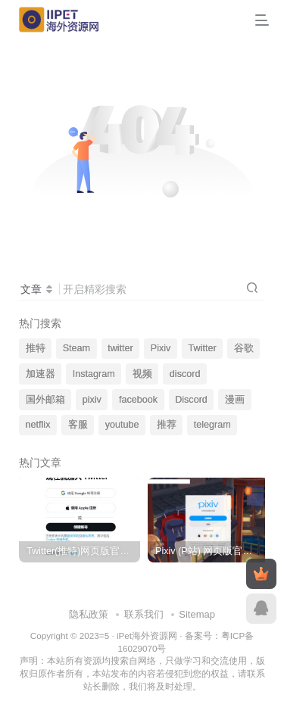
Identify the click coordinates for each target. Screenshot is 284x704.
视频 (142, 374)
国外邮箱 (45, 399)
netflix (38, 424)
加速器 (40, 374)
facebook (138, 399)
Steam (76, 348)
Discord (191, 399)
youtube (122, 424)
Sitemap (197, 614)
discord (185, 374)
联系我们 (144, 614)
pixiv (92, 399)
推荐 (166, 424)
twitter (120, 348)
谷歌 (244, 348)
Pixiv (161, 348)
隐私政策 (88, 614)
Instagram (94, 374)
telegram (212, 424)
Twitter (203, 348)
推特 (35, 348)
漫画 (235, 399)
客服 (78, 424)
